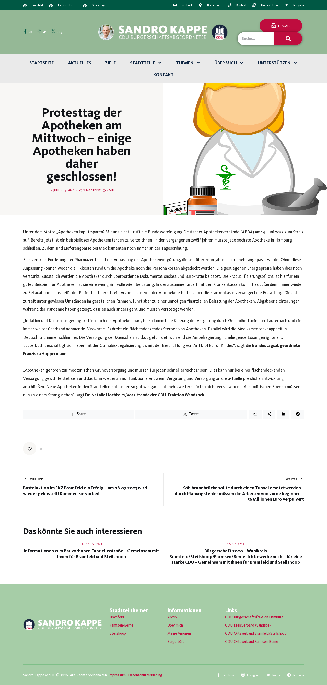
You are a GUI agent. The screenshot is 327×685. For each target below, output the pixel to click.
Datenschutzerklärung (145, 675)
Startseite (41, 62)
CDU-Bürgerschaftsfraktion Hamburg (254, 617)
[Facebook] (28, 32)
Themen (188, 63)
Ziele (110, 62)
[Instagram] (42, 32)
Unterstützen (278, 63)
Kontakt (163, 74)
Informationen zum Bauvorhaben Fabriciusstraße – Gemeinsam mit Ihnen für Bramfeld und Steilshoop (91, 553)
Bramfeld (117, 617)
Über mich (229, 63)
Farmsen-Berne (121, 625)
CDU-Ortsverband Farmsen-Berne (251, 641)
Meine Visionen (179, 633)
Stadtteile (146, 63)
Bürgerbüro (176, 641)
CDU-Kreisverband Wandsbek (248, 625)
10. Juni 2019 (235, 544)
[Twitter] (57, 32)
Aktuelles (79, 62)
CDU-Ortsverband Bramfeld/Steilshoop (256, 633)
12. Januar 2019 (91, 544)
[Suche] (288, 38)
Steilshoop (118, 633)
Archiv (172, 617)
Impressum (116, 675)
